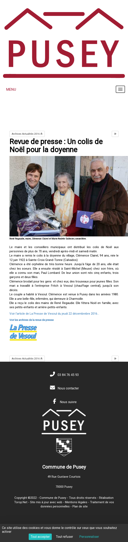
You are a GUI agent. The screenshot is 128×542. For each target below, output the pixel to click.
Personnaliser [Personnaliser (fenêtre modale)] (89, 537)
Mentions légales (76, 502)
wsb (59, 502)
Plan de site (80, 506)
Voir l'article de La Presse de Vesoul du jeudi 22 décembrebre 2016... (54, 313)
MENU (11, 89)
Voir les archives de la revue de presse (31, 319)
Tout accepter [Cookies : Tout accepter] (40, 537)
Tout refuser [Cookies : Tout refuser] (64, 537)
